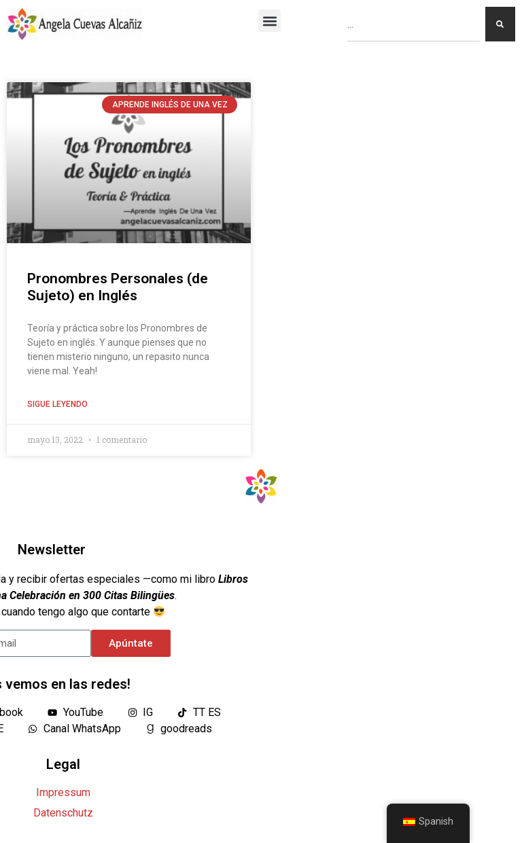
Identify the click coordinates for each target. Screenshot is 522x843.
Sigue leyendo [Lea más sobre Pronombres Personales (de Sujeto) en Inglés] (57, 404)
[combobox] (413, 24)
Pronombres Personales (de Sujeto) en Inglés (117, 287)
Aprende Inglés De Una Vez (170, 104)
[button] (269, 21)
